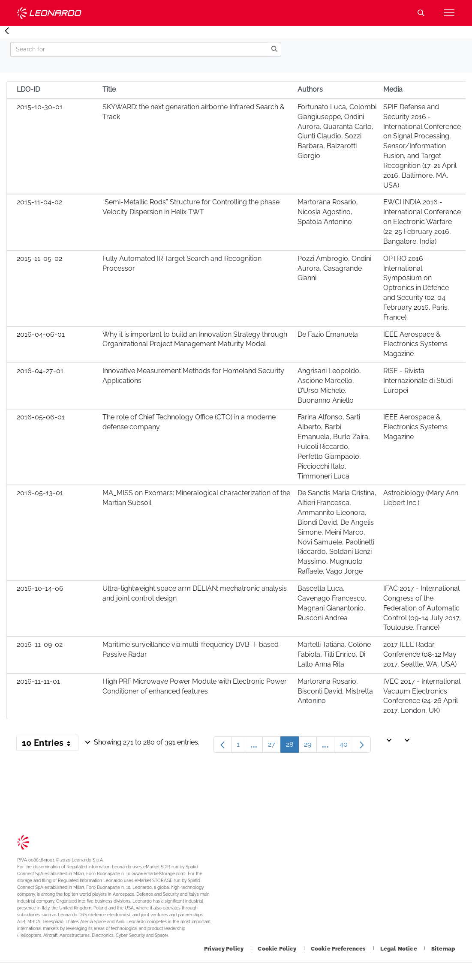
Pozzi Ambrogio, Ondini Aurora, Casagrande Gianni (334, 268)
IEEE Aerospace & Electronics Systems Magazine (415, 344)
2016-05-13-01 (40, 493)
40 (346, 746)
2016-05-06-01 (41, 417)
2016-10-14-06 (40, 588)
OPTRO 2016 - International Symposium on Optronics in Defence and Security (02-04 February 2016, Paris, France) (416, 287)
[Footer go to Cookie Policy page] (278, 948)
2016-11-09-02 (40, 644)
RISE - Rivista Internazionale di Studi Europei (418, 381)
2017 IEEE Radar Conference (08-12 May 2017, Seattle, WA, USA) (420, 654)
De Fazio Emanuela (328, 334)
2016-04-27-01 (40, 371)
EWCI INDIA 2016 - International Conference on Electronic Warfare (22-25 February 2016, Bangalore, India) (422, 221)
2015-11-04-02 (39, 202)
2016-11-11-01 (38, 681)
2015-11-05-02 (39, 258)
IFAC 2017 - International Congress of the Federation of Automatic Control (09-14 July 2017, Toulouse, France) (422, 607)
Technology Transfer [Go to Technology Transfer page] (49, 13)
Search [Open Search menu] (421, 13)
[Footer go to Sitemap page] (443, 948)
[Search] (139, 49)
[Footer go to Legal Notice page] (399, 948)
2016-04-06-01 (41, 334)
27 (274, 746)
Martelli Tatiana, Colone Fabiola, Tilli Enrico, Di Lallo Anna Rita (334, 654)
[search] (274, 49)
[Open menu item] (449, 13)
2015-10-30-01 (40, 107)
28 (292, 746)
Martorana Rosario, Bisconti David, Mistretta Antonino (335, 691)
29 (310, 746)
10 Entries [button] (50, 744)
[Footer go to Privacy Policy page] (224, 948)
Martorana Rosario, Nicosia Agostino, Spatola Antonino (328, 212)
